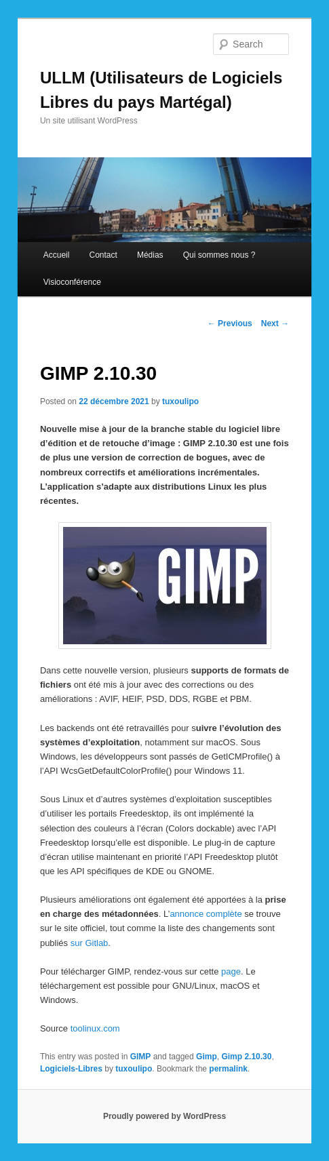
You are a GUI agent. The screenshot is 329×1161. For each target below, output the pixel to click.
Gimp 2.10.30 (246, 1056)
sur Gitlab (90, 943)
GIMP (140, 1056)
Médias (150, 255)
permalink (228, 1069)
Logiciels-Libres (71, 1069)
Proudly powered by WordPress (164, 1116)
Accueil (56, 255)
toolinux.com (95, 1028)
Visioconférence (72, 282)
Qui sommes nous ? (219, 255)
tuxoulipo (180, 401)
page (231, 971)
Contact (103, 255)
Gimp (206, 1056)
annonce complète (205, 914)
